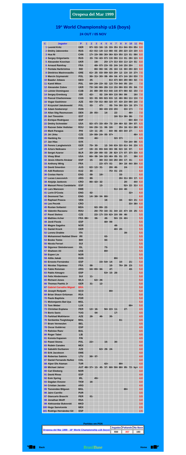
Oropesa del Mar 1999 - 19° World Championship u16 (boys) (76, 429)
